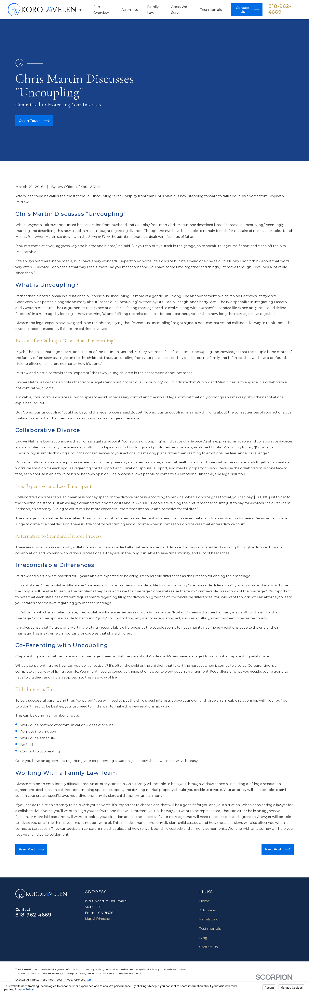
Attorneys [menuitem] (129, 10)
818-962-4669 (279, 9)
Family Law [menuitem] (153, 10)
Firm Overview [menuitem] (101, 10)
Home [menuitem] (79, 10)
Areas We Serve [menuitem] (179, 10)
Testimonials (210, 928)
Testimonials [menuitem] (211, 10)
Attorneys (207, 910)
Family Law (208, 919)
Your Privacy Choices (74, 979)
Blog (203, 938)
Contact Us (208, 947)
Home (204, 901)
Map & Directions (99, 919)
